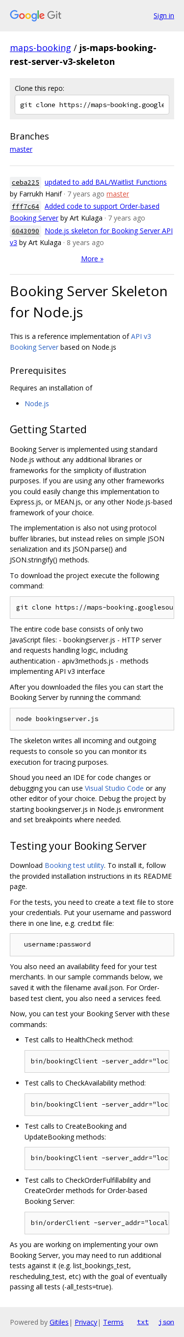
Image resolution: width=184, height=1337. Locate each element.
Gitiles (59, 1322)
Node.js (37, 403)
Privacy (86, 1322)
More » (92, 258)
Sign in (164, 15)
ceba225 (25, 182)
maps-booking (40, 48)
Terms (113, 1322)
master (21, 149)
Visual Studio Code (114, 788)
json (166, 1321)
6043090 (25, 231)
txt (143, 1321)
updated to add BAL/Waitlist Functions (106, 182)
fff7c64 (25, 206)
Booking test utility (74, 865)
